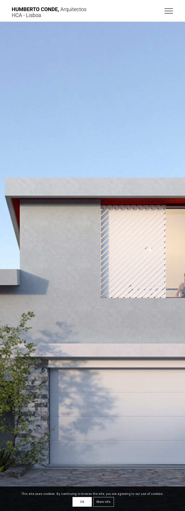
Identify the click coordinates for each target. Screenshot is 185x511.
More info (103, 502)
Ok (82, 502)
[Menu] (166, 11)
